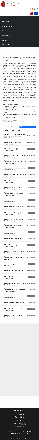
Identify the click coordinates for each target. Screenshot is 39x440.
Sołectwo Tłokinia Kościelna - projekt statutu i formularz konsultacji (13, 271)
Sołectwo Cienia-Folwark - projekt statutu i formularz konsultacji (15, 162)
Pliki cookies (27, 438)
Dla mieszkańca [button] (7, 35)
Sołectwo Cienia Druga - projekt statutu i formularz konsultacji (15, 156)
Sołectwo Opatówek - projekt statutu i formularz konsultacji (14, 226)
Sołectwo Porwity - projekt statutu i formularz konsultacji (13, 232)
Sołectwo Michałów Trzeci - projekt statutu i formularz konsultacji (15, 213)
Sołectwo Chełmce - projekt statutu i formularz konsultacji (13, 149)
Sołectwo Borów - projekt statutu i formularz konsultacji (13, 143)
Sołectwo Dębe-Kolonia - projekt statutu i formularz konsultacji (15, 181)
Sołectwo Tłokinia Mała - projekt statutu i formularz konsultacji (15, 277)
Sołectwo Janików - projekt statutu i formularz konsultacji (13, 188)
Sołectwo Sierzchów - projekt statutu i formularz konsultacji (14, 252)
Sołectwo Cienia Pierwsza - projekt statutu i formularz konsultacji (15, 168)
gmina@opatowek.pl (21, 435)
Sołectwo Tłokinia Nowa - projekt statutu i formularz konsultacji (15, 284)
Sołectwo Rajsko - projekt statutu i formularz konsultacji (13, 239)
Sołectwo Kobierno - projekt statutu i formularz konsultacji (14, 200)
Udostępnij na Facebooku (28, 127)
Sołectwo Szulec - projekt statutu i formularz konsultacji (16, 264)
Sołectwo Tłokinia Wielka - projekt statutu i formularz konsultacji (15, 290)
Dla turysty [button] (6, 45)
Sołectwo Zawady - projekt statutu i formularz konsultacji (13, 309)
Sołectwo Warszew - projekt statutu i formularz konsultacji (14, 303)
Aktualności (6, 21)
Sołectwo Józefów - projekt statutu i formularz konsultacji (13, 194)
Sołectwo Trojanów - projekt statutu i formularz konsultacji (14, 296)
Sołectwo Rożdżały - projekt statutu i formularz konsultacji (14, 245)
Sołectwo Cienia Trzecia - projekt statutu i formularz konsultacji (15, 175)
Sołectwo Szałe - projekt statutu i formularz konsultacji (15, 258)
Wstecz (6, 127)
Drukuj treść (15, 127)
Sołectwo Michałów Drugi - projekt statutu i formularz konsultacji (15, 207)
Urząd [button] (4, 31)
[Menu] (4, 18)
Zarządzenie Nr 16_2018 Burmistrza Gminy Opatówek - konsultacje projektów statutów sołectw (15, 136)
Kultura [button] (4, 40)
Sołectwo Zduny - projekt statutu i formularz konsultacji (13, 316)
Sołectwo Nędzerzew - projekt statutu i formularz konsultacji (14, 220)
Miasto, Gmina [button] (7, 26)
